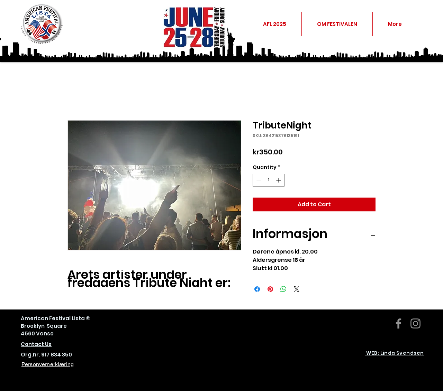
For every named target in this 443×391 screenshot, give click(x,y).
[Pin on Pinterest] (270, 289)
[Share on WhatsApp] (283, 289)
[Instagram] (415, 323)
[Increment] (279, 180)
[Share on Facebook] (257, 289)
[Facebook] (398, 323)
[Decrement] (258, 180)
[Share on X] (296, 289)
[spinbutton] (268, 180)
